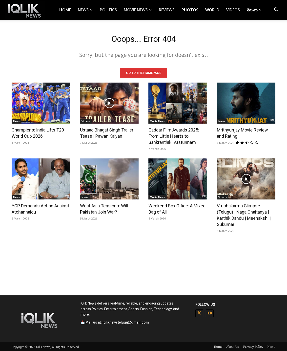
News (85, 10)
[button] (276, 10)
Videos (233, 10)
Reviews (167, 10)
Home (65, 10)
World (212, 10)
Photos (190, 10)
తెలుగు (254, 10)
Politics (108, 10)
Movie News (138, 10)
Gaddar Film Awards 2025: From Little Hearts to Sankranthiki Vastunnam (173, 135)
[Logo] (25, 10)
